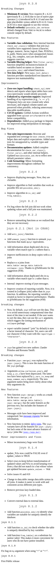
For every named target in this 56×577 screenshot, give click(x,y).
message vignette (31, 424)
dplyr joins (36, 431)
